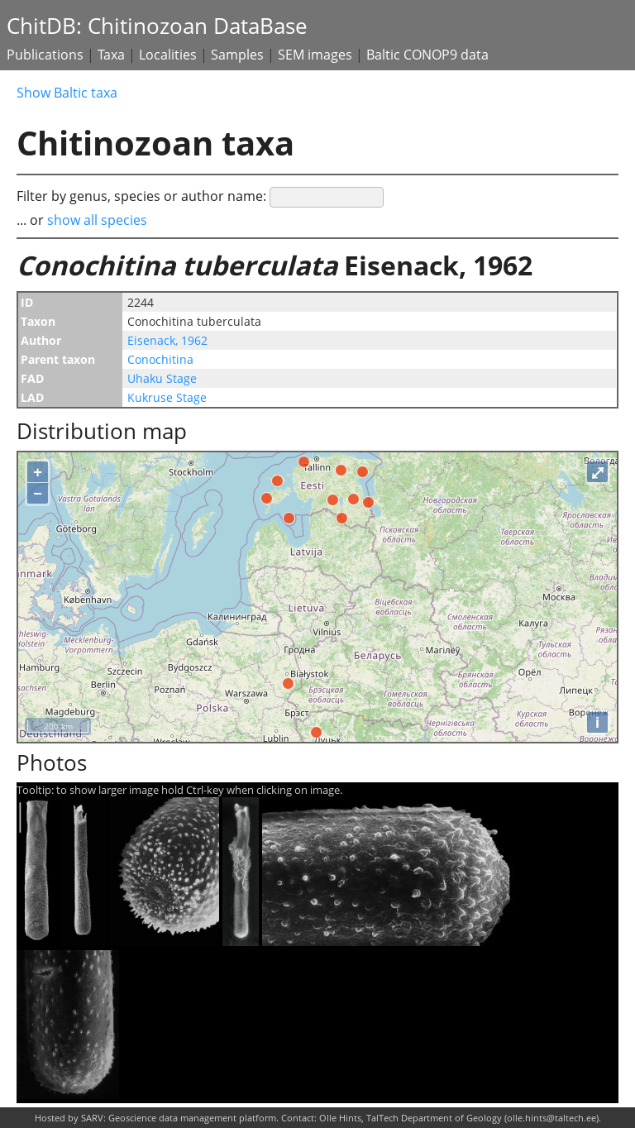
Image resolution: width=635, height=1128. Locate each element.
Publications (45, 54)
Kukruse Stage (167, 397)
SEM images (315, 54)
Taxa (111, 54)
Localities (168, 54)
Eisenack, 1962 (167, 340)
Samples (237, 54)
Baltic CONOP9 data (427, 54)
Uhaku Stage (162, 378)
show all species (97, 220)
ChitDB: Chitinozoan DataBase (157, 26)
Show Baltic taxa (67, 93)
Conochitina (160, 359)
